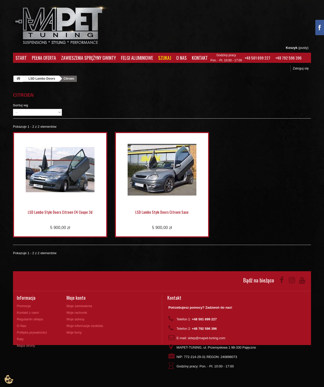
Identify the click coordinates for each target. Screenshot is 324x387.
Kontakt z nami (28, 312)
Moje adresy (75, 319)
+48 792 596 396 (288, 58)
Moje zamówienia (79, 306)
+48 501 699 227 (257, 58)
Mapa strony (26, 346)
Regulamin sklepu (30, 319)
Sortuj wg (20, 105)
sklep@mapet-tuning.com (206, 338)
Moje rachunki (76, 312)
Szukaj (164, 57)
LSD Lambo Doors (42, 78)
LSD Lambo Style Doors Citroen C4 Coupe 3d (60, 212)
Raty (20, 339)
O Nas (181, 57)
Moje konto (76, 297)
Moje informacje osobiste (84, 326)
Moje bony (74, 332)
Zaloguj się (301, 68)
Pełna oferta (44, 57)
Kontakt (200, 57)
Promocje (24, 306)
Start (21, 57)
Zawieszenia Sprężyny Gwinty (88, 57)
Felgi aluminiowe (137, 57)
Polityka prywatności (32, 332)
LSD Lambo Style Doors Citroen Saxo (161, 212)
